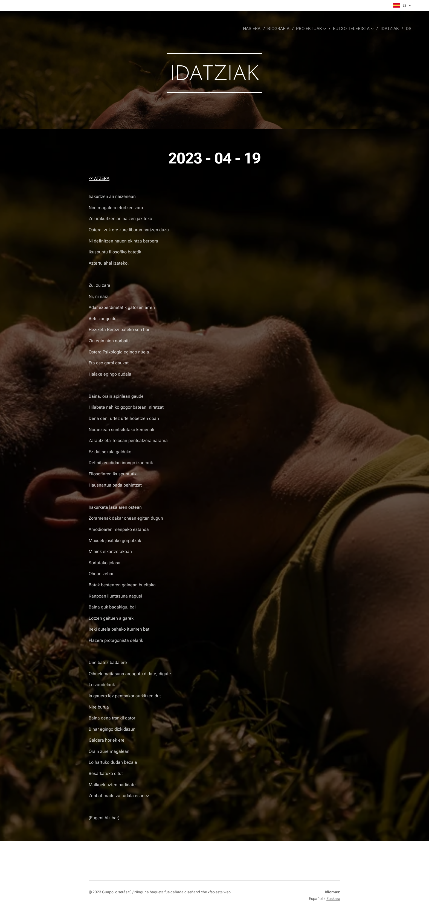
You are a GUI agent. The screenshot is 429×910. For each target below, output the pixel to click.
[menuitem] (258, 29)
